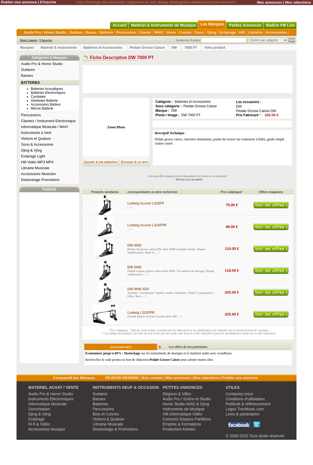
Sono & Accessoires (37, 144)
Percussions (31, 115)
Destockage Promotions (40, 180)
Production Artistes (179, 429)
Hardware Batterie (44, 101)
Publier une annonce (19, 2)
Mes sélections (298, 2)
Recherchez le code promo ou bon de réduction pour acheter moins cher (149, 360)
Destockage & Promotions (115, 429)
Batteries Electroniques (48, 93)
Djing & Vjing (31, 150)
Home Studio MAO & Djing (186, 404)
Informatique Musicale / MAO (44, 127)
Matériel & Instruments (59, 48)
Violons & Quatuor (108, 419)
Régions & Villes (177, 394)
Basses (27, 75)
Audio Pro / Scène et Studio (187, 399)
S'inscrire (48, 2)
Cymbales (38, 97)
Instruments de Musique (183, 409)
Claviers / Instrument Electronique (48, 121)
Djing (211, 32)
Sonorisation (39, 409)
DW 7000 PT (191, 115)
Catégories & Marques (49, 58)
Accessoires (276, 32)
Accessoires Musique (46, 429)
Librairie (255, 32)
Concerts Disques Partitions (187, 419)
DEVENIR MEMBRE (122, 378)
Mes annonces (269, 2)
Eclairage (227, 32)
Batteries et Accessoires (102, 48)
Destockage (156, 39)
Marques (27, 48)
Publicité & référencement (248, 404)
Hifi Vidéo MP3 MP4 (37, 162)
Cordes (185, 32)
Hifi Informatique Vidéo (182, 414)
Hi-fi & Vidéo (39, 424)
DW (174, 48)
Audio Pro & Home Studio (41, 64)
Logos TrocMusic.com (245, 409)
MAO (159, 32)
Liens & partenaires (243, 414)
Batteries (100, 404)
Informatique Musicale (47, 404)
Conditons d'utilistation (245, 399)
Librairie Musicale (35, 168)
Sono (199, 32)
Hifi (242, 32)
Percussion (126, 32)
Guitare (76, 32)
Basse (91, 32)
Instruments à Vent (36, 133)
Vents (171, 32)
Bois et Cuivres (106, 414)
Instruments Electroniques (51, 399)
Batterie (106, 32)
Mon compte (152, 378)
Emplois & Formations (182, 424)
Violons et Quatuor (36, 138)
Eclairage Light (33, 156)
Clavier (145, 32)
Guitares (28, 70)
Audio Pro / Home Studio (45, 32)
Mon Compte (28, 40)
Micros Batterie (42, 108)
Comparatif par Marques (74, 378)
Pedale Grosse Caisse (147, 48)
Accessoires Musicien (38, 174)
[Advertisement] (49, 278)
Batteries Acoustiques (47, 89)
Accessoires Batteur (46, 104)
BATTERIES (30, 83)
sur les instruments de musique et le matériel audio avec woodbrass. (158, 353)
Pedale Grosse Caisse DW (256, 111)
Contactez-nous (239, 394)
